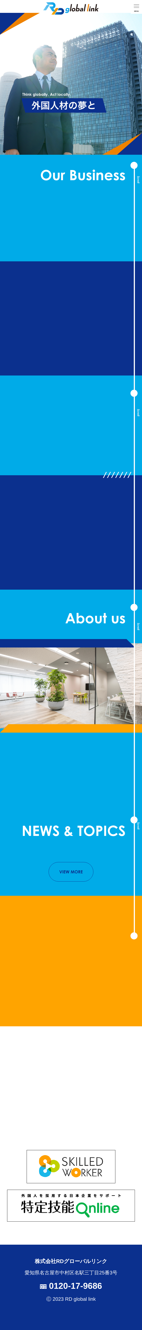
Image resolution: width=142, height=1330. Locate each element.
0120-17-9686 (71, 1286)
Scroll (138, 179)
